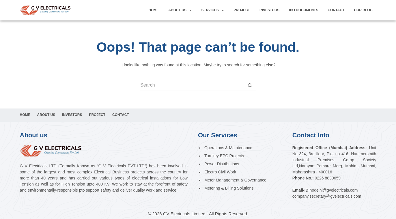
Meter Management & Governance (235, 180)
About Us (181, 10)
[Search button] (250, 85)
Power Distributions (221, 164)
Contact (336, 10)
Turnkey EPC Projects (224, 156)
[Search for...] (192, 85)
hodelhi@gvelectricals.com (334, 190)
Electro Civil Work (220, 172)
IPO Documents (303, 10)
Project (242, 10)
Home (153, 10)
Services (213, 10)
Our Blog (363, 10)
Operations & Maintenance (228, 147)
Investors (72, 115)
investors (269, 10)
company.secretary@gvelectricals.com (326, 196)
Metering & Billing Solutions (228, 188)
